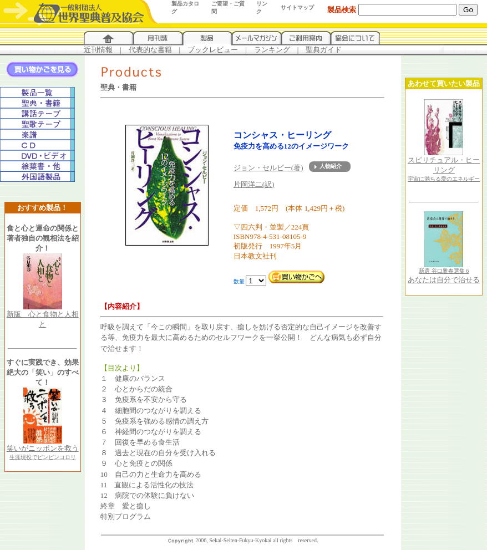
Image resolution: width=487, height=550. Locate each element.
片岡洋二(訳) (254, 184)
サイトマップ (297, 7)
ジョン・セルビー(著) (268, 168)
